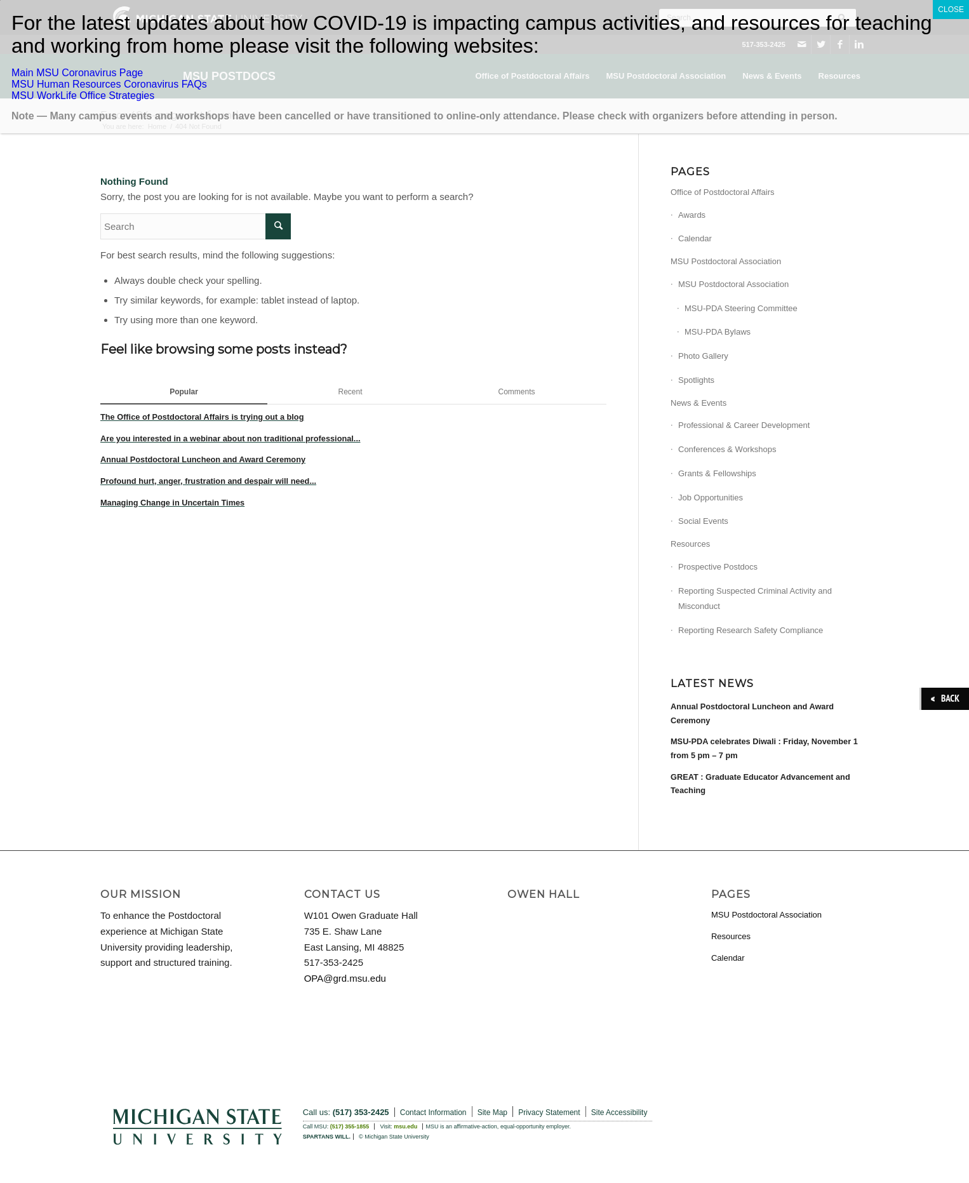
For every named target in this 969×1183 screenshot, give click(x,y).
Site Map (492, 1112)
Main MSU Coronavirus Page (77, 72)
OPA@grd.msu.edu (345, 978)
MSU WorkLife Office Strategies (82, 95)
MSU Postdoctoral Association (726, 261)
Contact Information (433, 1112)
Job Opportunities (710, 497)
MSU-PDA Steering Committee (741, 308)
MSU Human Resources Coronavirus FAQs (109, 84)
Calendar (695, 238)
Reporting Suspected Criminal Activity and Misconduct (755, 599)
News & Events (698, 403)
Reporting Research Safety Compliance (750, 630)
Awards (691, 215)
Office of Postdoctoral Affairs (723, 192)
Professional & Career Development (744, 425)
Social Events (703, 521)
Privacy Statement (549, 1112)
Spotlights (696, 380)
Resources (690, 544)
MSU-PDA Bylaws (718, 332)
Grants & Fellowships (717, 473)
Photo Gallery (703, 356)
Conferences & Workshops (727, 449)
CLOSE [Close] (951, 9)
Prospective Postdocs (718, 566)
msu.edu (405, 1126)
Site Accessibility (619, 1112)
